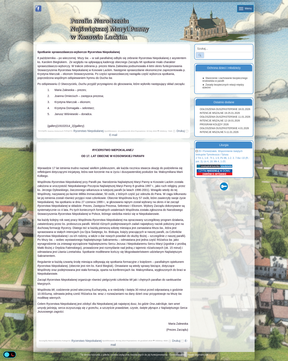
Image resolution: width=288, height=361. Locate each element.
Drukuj (179, 131)
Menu (245, 8)
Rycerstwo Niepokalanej (88, 131)
